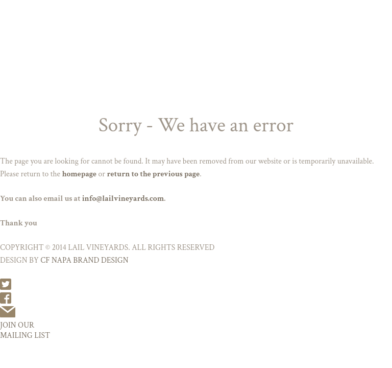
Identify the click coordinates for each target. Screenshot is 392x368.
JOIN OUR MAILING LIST (25, 330)
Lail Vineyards (196, 14)
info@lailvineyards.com (123, 198)
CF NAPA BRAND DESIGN (84, 260)
